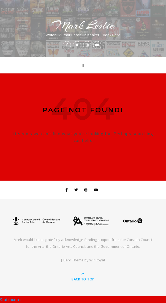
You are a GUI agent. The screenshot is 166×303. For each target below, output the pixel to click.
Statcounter (11, 299)
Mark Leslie (83, 25)
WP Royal (97, 260)
